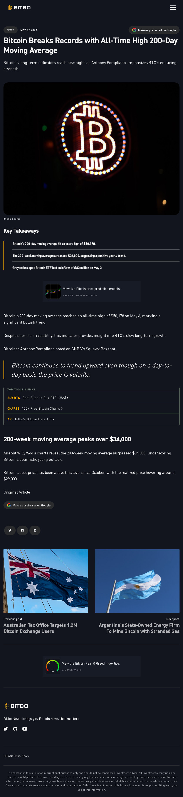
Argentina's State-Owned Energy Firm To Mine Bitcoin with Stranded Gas (139, 627)
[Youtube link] (25, 729)
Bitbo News (21, 756)
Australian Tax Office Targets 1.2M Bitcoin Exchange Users (40, 627)
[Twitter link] (6, 729)
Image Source (11, 218)
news (10, 30)
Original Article (16, 492)
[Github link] (15, 729)
